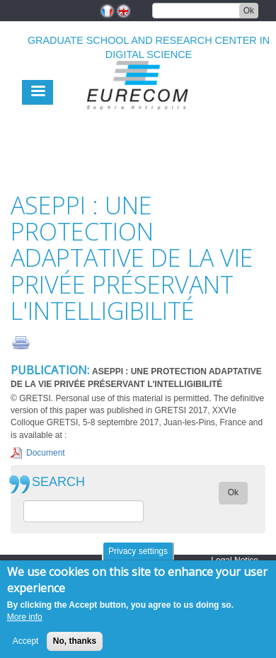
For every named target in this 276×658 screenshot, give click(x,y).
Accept (26, 648)
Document (45, 453)
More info (24, 624)
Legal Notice (234, 560)
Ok (248, 11)
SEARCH (58, 482)
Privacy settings (138, 558)
